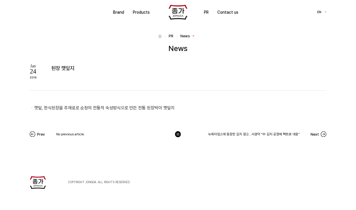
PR (206, 12)
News (185, 36)
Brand (118, 12)
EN (319, 12)
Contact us (227, 12)
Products (141, 12)
